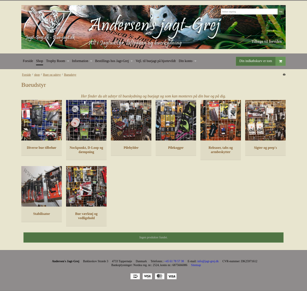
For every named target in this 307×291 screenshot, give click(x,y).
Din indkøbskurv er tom (262, 61)
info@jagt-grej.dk (208, 261)
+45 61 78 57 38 (174, 261)
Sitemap (196, 265)
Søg (280, 11)
